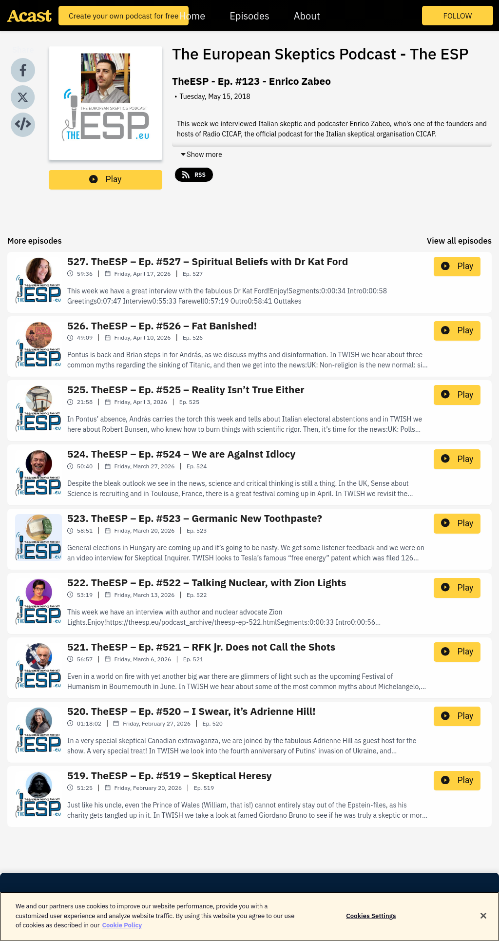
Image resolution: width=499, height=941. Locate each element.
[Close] (483, 919)
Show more (201, 154)
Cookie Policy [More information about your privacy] (122, 929)
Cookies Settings (371, 920)
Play (105, 179)
